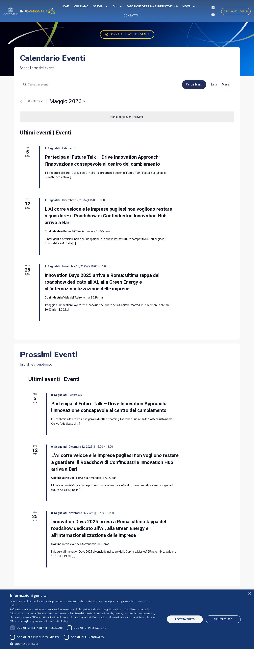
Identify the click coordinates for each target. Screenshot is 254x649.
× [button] (249, 593)
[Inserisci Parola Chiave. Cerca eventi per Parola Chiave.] (101, 84)
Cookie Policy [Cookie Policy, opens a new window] (60, 621)
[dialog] (127, 619)
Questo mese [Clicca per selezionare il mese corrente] (35, 101)
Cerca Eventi (194, 84)
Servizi (100, 6)
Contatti (131, 15)
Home (65, 6)
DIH (117, 6)
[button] (85, 644)
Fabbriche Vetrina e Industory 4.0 (152, 6)
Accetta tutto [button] (185, 619)
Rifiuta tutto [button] (223, 619)
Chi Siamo (81, 6)
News (188, 6)
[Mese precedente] (21, 101)
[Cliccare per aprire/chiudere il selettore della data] (67, 101)
